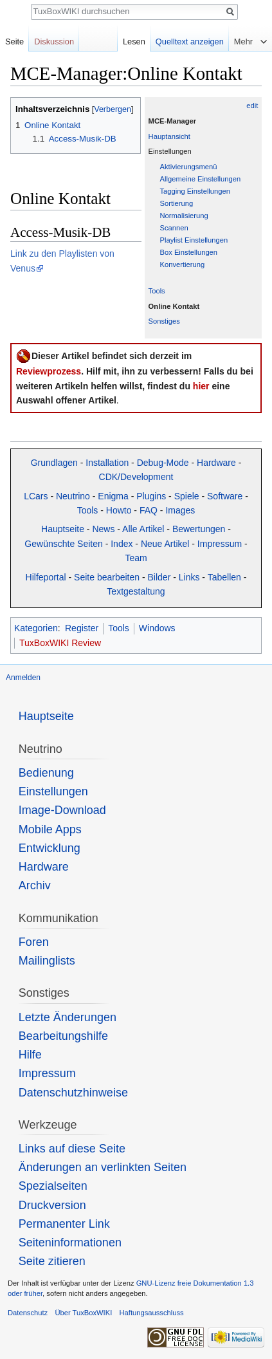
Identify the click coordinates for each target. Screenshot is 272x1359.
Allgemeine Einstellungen (200, 179)
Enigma (113, 496)
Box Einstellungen (189, 252)
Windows (157, 628)
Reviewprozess (48, 371)
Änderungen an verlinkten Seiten (102, 1167)
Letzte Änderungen (67, 1017)
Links (189, 577)
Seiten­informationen (70, 1242)
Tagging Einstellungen (195, 191)
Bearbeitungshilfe (63, 1036)
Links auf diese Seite (72, 1148)
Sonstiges (164, 321)
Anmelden (23, 677)
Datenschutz (28, 1313)
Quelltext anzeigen (190, 41)
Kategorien (36, 628)
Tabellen (224, 577)
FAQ (149, 510)
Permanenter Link (64, 1223)
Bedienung (46, 772)
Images (180, 510)
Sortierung (177, 203)
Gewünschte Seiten (63, 544)
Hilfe (30, 1054)
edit (252, 105)
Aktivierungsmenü (188, 167)
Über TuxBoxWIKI (83, 1313)
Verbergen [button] (112, 109)
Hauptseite (62, 529)
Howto (119, 510)
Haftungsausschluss (151, 1313)
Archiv (35, 885)
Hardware (216, 463)
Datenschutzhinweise (73, 1092)
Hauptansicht (169, 136)
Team (136, 558)
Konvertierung (182, 264)
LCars (36, 496)
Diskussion (54, 41)
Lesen (134, 41)
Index (121, 544)
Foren (34, 942)
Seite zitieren (52, 1261)
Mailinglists (47, 960)
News (103, 529)
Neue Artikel (165, 544)
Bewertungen (199, 529)
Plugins (151, 496)
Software (224, 496)
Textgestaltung (136, 591)
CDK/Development (136, 477)
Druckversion (52, 1205)
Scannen (174, 228)
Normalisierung (184, 215)
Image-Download (62, 810)
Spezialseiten (53, 1185)
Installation (107, 463)
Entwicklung (49, 848)
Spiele (186, 496)
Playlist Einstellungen (194, 240)
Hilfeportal (46, 577)
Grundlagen (54, 463)
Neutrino (73, 496)
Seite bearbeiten (107, 577)
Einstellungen (53, 791)
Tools (157, 291)
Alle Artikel (143, 529)
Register (81, 628)
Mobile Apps (50, 829)
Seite (14, 41)
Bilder (159, 577)
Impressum (219, 544)
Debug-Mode (163, 463)
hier (201, 386)
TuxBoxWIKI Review (60, 643)
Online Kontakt (174, 306)
